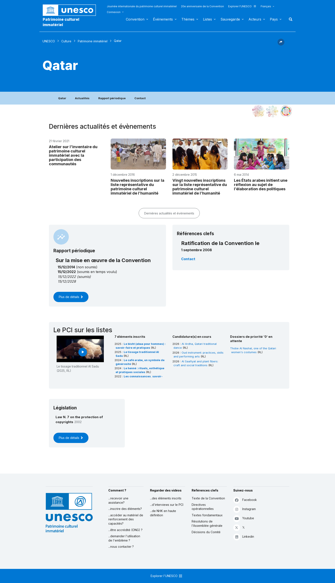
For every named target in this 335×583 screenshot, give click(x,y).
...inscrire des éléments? (125, 509)
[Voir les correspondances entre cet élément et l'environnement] (272, 111)
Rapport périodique (112, 98)
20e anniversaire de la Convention (202, 6)
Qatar (62, 98)
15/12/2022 (67, 277)
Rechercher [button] (289, 19)
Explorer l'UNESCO (242, 6)
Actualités (82, 98)
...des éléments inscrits (165, 498)
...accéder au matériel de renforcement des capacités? (125, 519)
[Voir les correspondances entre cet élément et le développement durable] (286, 111)
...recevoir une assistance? (118, 500)
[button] (281, 44)
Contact (140, 98)
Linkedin (243, 536)
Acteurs (254, 19)
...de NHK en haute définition (163, 513)
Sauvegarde (230, 19)
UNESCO (49, 41)
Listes (207, 19)
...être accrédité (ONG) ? (125, 530)
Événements (163, 19)
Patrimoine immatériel (92, 41)
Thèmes (187, 19)
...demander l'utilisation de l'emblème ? (124, 538)
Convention (135, 19)
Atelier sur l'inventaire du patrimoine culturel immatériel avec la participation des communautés (73, 155)
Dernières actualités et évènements (169, 213)
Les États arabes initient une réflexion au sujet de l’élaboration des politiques (260, 184)
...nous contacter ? (121, 546)
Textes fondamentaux (207, 515)
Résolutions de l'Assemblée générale (207, 523)
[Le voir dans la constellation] (258, 111)
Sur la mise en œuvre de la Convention (103, 260)
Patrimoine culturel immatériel (61, 22)
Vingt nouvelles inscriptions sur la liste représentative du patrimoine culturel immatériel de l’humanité (199, 186)
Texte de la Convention (208, 498)
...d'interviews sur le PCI (166, 504)
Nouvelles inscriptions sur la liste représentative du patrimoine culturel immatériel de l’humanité (137, 186)
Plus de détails (71, 297)
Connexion (113, 12)
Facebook (245, 500)
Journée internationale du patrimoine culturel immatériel (142, 6)
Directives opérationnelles (203, 507)
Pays (274, 19)
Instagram (244, 509)
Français (266, 6)
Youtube (243, 518)
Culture (66, 41)
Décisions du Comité (206, 532)
